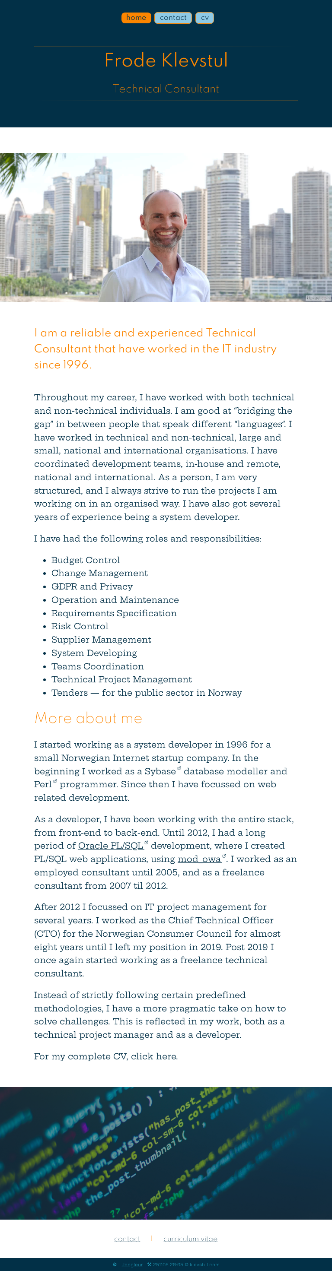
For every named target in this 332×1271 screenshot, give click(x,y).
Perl (45, 784)
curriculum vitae (190, 1239)
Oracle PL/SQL (113, 845)
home (136, 18)
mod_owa (202, 859)
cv (205, 18)
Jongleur (132, 1264)
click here (153, 1056)
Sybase (163, 771)
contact (173, 18)
